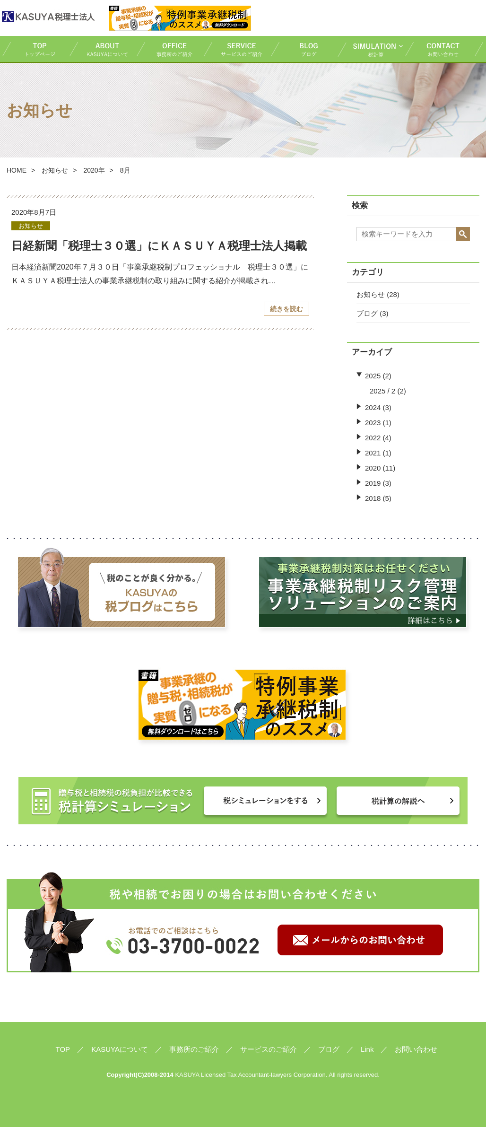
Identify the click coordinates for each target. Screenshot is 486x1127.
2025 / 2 (382, 391)
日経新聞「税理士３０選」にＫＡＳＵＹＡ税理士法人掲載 (159, 245)
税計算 (371, 49)
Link (367, 1049)
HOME (16, 170)
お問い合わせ (444, 49)
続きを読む (286, 309)
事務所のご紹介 (169, 49)
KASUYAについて (102, 49)
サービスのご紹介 (236, 49)
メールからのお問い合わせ (360, 940)
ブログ (304, 49)
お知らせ (55, 170)
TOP (35, 49)
